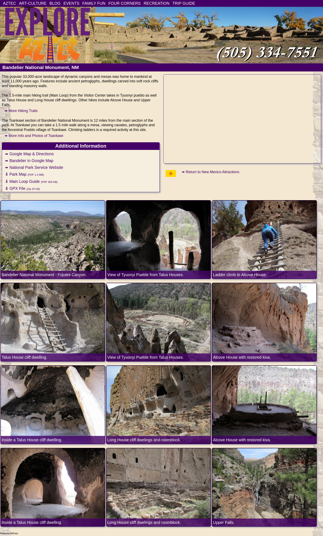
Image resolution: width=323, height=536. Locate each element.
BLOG (55, 3)
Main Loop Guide (31, 181)
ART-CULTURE (33, 3)
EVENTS (71, 3)
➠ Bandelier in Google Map (29, 160)
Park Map (24, 174)
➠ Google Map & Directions (29, 154)
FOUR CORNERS (124, 3)
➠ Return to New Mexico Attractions (210, 172)
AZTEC (9, 3)
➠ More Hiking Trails (21, 111)
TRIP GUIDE (183, 3)
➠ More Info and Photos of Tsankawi (34, 136)
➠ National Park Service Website (34, 167)
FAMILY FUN (93, 3)
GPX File (22, 188)
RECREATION (157, 3)
